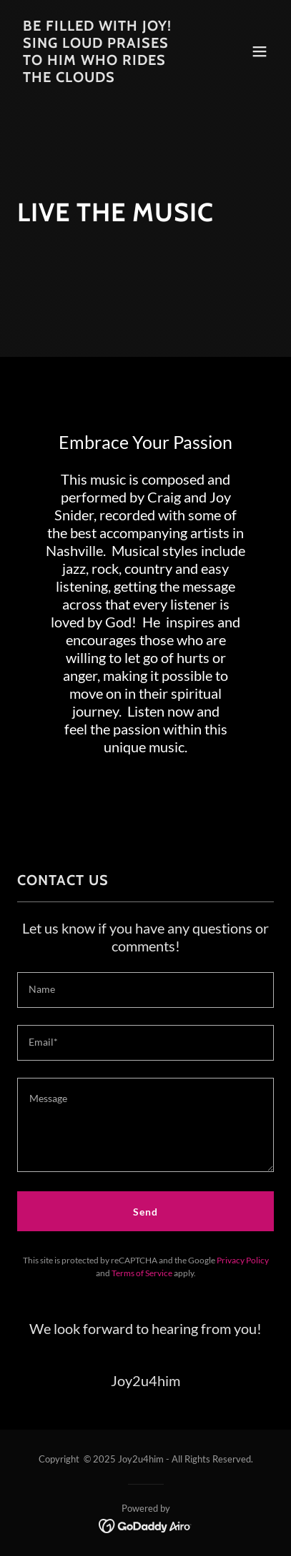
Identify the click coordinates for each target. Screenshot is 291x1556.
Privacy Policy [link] (243, 1260)
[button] (259, 51)
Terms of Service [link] (142, 1273)
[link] (107, 78)
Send (145, 1212)
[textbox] (145, 990)
